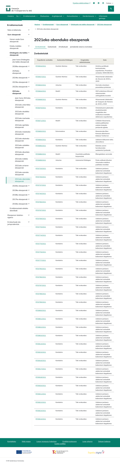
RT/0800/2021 (41, 310)
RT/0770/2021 (41, 227)
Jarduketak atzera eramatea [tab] (81, 47)
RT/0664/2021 (41, 91)
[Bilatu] (111, 9)
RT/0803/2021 (41, 335)
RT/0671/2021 (41, 121)
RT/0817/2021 (41, 369)
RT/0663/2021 (41, 85)
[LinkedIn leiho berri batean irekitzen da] (99, 3)
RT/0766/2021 (41, 202)
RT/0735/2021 (41, 177)
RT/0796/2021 (41, 277)
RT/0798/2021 (41, 294)
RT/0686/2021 (41, 154)
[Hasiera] (37, 24)
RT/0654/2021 (41, 66)
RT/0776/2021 (41, 252)
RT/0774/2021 (41, 235)
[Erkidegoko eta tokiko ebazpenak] (82, 24)
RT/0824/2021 (41, 419)
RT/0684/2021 (41, 140)
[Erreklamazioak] (48, 24)
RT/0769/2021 (41, 219)
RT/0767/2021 (41, 210)
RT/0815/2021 (41, 352)
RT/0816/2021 (41, 360)
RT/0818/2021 (41, 377)
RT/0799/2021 (41, 302)
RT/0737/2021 (41, 185)
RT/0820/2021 (41, 386)
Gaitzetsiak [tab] (52, 47)
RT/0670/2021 (41, 108)
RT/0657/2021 (41, 77)
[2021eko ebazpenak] (104, 24)
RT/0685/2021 (41, 146)
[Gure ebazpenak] (62, 24)
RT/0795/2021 (41, 269)
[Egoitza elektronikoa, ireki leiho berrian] (82, 3)
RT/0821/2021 (41, 394)
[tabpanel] (74, 237)
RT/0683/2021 (41, 131)
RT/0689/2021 (41, 160)
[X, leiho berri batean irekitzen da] (94, 3)
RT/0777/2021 (41, 260)
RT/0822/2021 (41, 402)
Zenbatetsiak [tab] (40, 47)
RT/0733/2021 (41, 168)
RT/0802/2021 (41, 327)
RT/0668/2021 (41, 99)
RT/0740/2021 (41, 193)
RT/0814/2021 (41, 344)
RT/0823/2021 (41, 411)
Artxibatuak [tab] (63, 47)
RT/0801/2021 (41, 319)
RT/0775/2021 (41, 244)
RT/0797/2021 (41, 285)
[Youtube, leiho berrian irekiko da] (103, 3)
